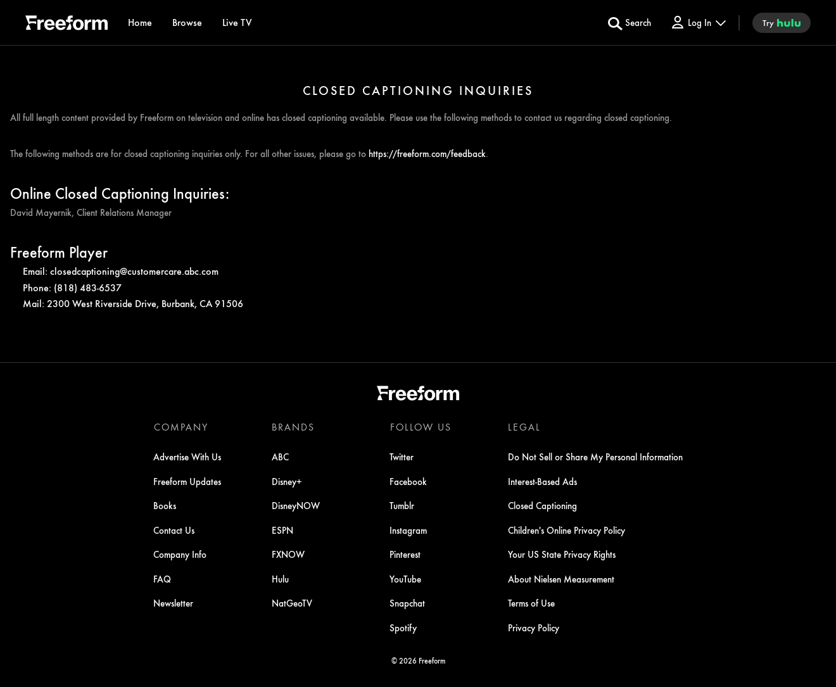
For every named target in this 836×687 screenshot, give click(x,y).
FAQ (163, 578)
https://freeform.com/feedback (427, 153)
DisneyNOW (296, 506)
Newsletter (174, 603)
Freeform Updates (188, 481)
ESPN (282, 530)
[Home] (140, 22)
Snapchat (407, 603)
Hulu (280, 578)
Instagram (408, 530)
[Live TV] (237, 22)
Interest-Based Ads (541, 481)
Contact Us (174, 530)
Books (165, 506)
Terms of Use (530, 603)
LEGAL (523, 426)
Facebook (408, 481)
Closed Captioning (541, 506)
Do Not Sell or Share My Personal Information (594, 457)
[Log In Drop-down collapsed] (698, 22)
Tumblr (402, 506)
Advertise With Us (188, 457)
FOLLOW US (420, 426)
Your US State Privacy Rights (561, 554)
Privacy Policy (533, 627)
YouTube (405, 578)
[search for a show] (629, 23)
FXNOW (288, 554)
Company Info (180, 554)
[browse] (187, 22)
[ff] (66, 25)
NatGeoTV (292, 603)
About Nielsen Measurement (560, 578)
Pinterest (405, 554)
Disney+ (287, 481)
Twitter (402, 457)
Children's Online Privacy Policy (565, 530)
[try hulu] (781, 23)
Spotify (403, 627)
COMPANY (181, 426)
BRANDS (293, 426)
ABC (280, 457)
